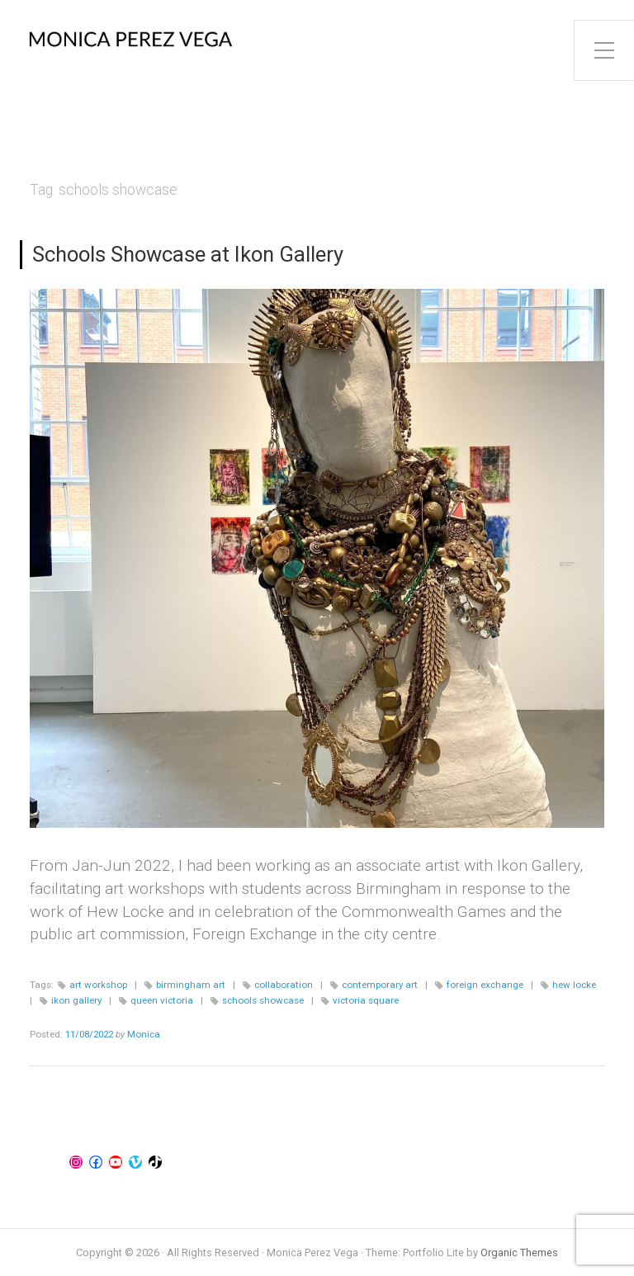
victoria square (366, 1000)
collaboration (283, 984)
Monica (143, 1034)
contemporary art (380, 984)
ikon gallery (76, 1000)
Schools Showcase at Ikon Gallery (187, 254)
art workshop (98, 984)
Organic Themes (519, 1252)
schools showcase (263, 1000)
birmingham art (190, 984)
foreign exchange (485, 984)
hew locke (574, 984)
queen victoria (161, 1000)
